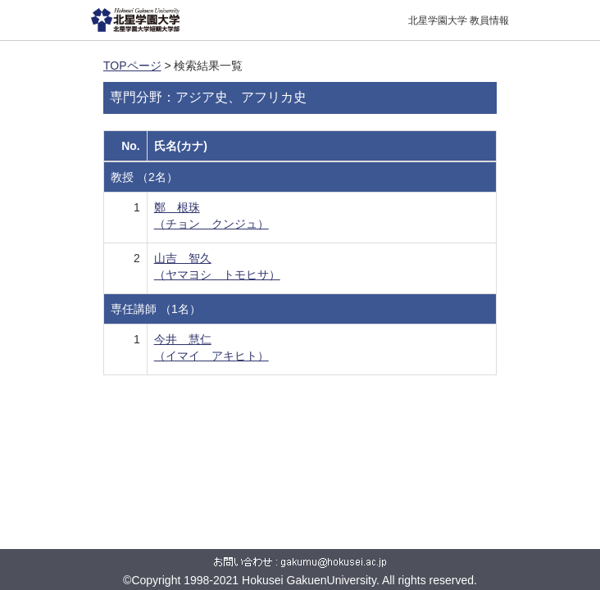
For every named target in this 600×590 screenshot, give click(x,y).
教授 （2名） (144, 177)
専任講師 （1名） (156, 308)
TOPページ (132, 65)
